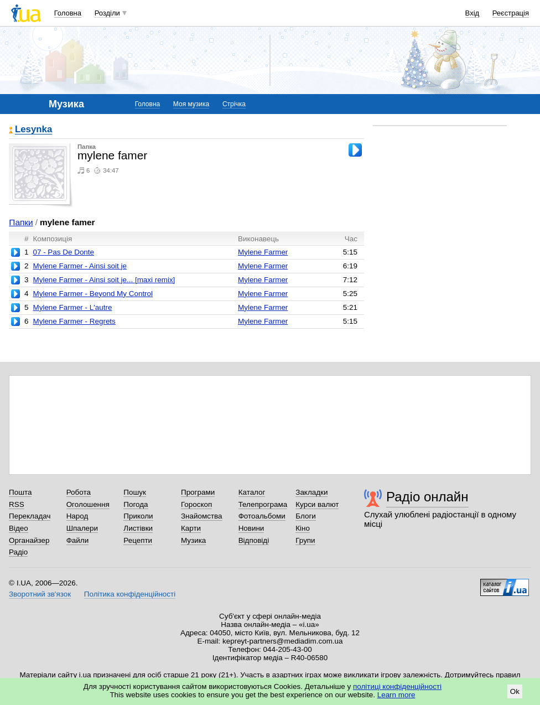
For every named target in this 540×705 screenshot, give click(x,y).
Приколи (138, 516)
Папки (21, 222)
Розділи (107, 13)
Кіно (302, 528)
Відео (18, 528)
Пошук (134, 492)
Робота (78, 492)
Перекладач (29, 516)
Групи (305, 540)
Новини (251, 528)
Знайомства (201, 516)
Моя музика (191, 104)
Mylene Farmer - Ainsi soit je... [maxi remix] (104, 280)
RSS (16, 504)
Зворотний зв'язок (40, 594)
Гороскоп (196, 504)
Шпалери (82, 528)
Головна (67, 13)
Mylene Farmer (263, 252)
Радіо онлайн (427, 496)
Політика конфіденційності (129, 594)
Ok (515, 691)
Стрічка (234, 104)
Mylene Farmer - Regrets (74, 321)
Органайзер (29, 540)
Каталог (252, 492)
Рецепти (137, 540)
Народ (77, 516)
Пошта (20, 492)
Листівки (138, 528)
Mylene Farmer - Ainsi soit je (80, 266)
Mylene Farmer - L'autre (72, 307)
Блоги (305, 516)
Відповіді (253, 540)
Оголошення (88, 504)
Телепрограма (263, 504)
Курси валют (317, 504)
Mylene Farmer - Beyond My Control (93, 293)
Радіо (18, 552)
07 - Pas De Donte (63, 252)
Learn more (396, 695)
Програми (198, 492)
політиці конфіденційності (397, 686)
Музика (193, 540)
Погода (135, 504)
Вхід (472, 13)
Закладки (311, 492)
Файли (77, 540)
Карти (191, 528)
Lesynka (33, 129)
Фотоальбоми (261, 516)
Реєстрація (510, 13)
